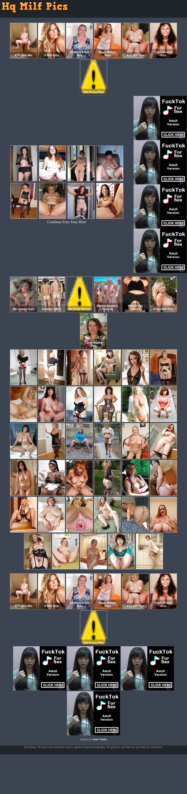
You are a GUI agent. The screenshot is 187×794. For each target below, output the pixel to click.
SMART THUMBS (100, 740)
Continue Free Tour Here (66, 222)
